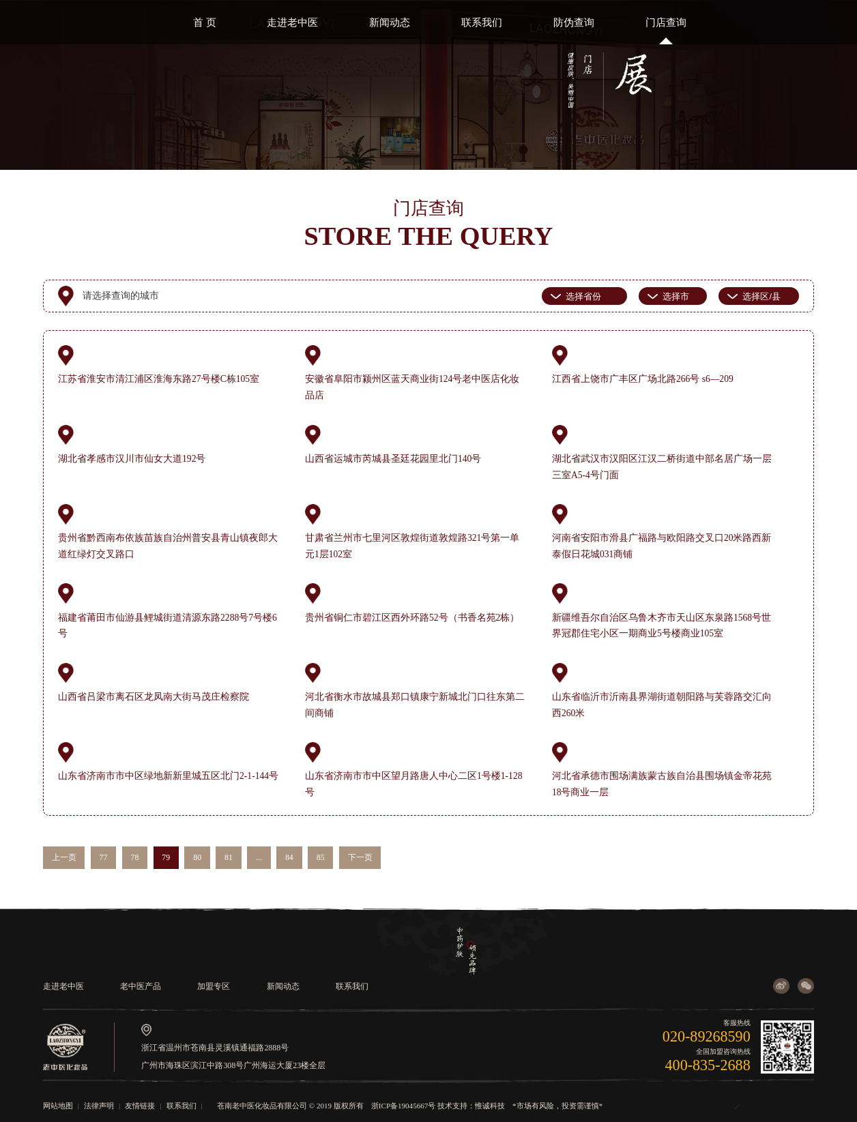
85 (321, 857)
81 (228, 857)
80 (197, 857)
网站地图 (58, 1106)
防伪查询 (573, 22)
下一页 (360, 857)
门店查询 (665, 22)
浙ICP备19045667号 (403, 1106)
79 (166, 857)
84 (289, 857)
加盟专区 (213, 986)
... (259, 857)
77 (104, 857)
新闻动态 (389, 22)
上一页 (64, 857)
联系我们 (481, 22)
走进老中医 (292, 22)
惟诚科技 (490, 1106)
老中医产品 (140, 986)
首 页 (204, 22)
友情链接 (140, 1106)
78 (134, 857)
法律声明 (99, 1106)
